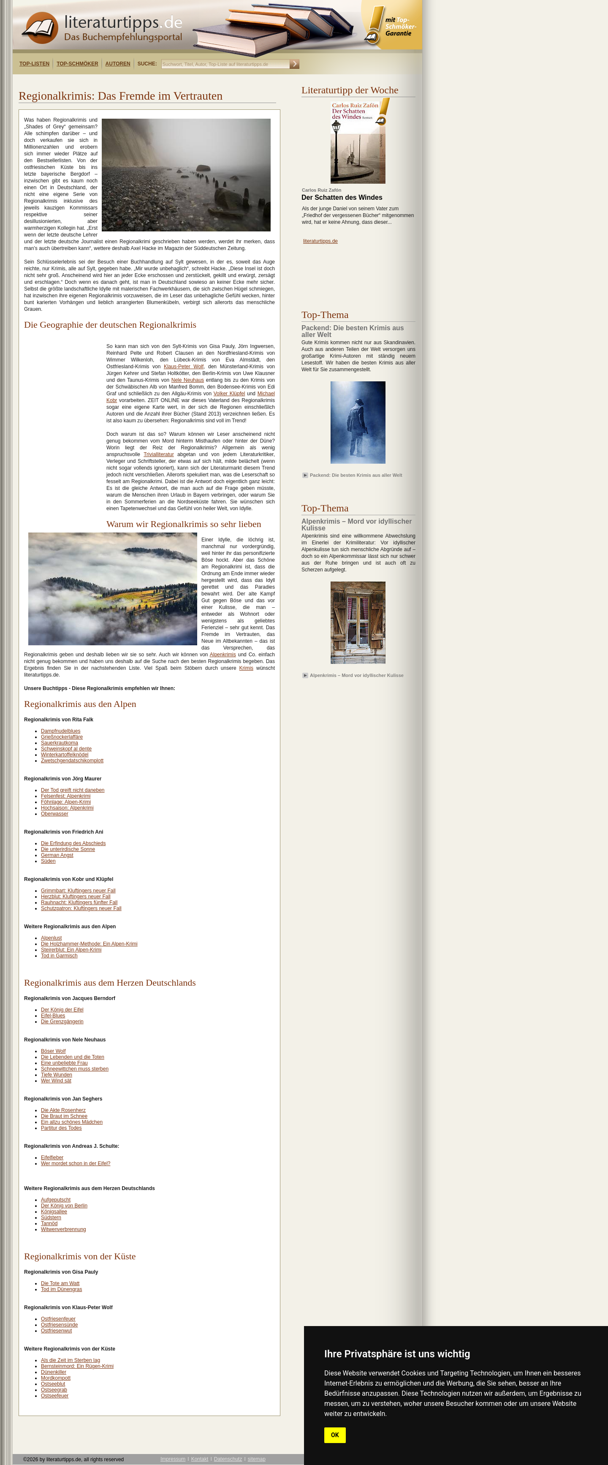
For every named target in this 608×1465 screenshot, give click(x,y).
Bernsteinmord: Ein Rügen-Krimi (77, 1366)
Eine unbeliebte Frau (64, 1063)
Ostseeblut (53, 1384)
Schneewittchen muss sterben (75, 1069)
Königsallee (54, 1212)
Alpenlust (51, 938)
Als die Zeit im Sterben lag (70, 1360)
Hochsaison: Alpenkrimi (67, 808)
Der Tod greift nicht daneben (73, 790)
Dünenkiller (53, 1372)
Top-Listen (34, 64)
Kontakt (200, 1459)
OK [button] (335, 1435)
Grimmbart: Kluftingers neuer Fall (78, 891)
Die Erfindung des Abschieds (73, 843)
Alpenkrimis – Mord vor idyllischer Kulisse (357, 675)
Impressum (172, 1459)
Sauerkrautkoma (59, 743)
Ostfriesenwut (56, 1331)
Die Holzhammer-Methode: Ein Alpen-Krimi (89, 944)
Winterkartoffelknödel (65, 755)
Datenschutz (228, 1459)
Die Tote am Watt (60, 1283)
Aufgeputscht (56, 1200)
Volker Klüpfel (229, 394)
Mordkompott (56, 1378)
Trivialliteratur (159, 454)
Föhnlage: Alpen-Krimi (66, 802)
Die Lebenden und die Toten (72, 1057)
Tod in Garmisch (59, 956)
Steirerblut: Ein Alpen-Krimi (71, 950)
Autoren (118, 64)
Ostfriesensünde (59, 1325)
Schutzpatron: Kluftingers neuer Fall (81, 908)
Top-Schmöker (77, 64)
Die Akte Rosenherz (63, 1110)
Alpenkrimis (223, 655)
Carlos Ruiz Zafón (322, 190)
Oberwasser (54, 814)
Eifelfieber (52, 1158)
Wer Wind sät (56, 1081)
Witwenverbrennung (63, 1229)
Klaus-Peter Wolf (184, 367)
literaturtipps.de (320, 241)
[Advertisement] (121, 82)
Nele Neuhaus (187, 380)
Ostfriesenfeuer (58, 1319)
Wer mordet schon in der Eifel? (76, 1163)
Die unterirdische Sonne (68, 849)
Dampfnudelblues (60, 731)
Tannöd (49, 1223)
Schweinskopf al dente (66, 749)
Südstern (51, 1217)
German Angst (57, 855)
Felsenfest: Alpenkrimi (65, 796)
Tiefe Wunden (56, 1075)
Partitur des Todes (61, 1128)
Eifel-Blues (53, 1016)
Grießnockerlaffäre (62, 737)
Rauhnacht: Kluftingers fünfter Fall (79, 902)
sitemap (257, 1459)
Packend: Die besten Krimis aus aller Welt (356, 475)
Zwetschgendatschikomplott (72, 761)
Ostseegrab (54, 1390)
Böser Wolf (53, 1051)
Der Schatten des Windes (342, 197)
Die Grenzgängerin (62, 1022)
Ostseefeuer (54, 1396)
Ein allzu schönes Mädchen (72, 1122)
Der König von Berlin (64, 1206)
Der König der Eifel (62, 1010)
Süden (48, 861)
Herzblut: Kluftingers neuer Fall (76, 897)
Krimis (246, 668)
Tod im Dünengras (61, 1289)
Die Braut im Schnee (64, 1116)
